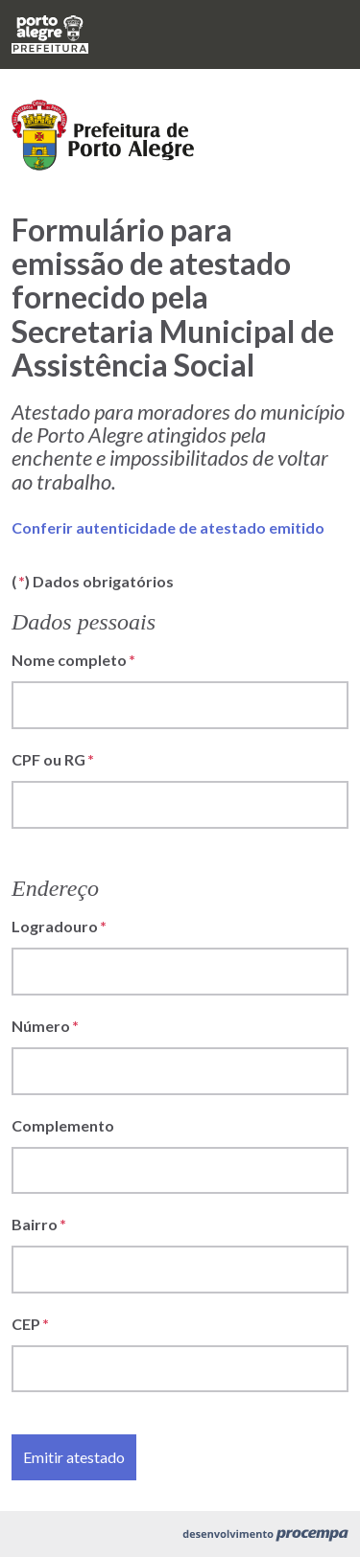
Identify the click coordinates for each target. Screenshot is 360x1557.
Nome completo (69, 660)
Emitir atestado (74, 1457)
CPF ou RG (48, 759)
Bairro (35, 1224)
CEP (26, 1324)
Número (41, 1026)
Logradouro (55, 926)
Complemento (63, 1125)
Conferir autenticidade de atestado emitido (168, 527)
